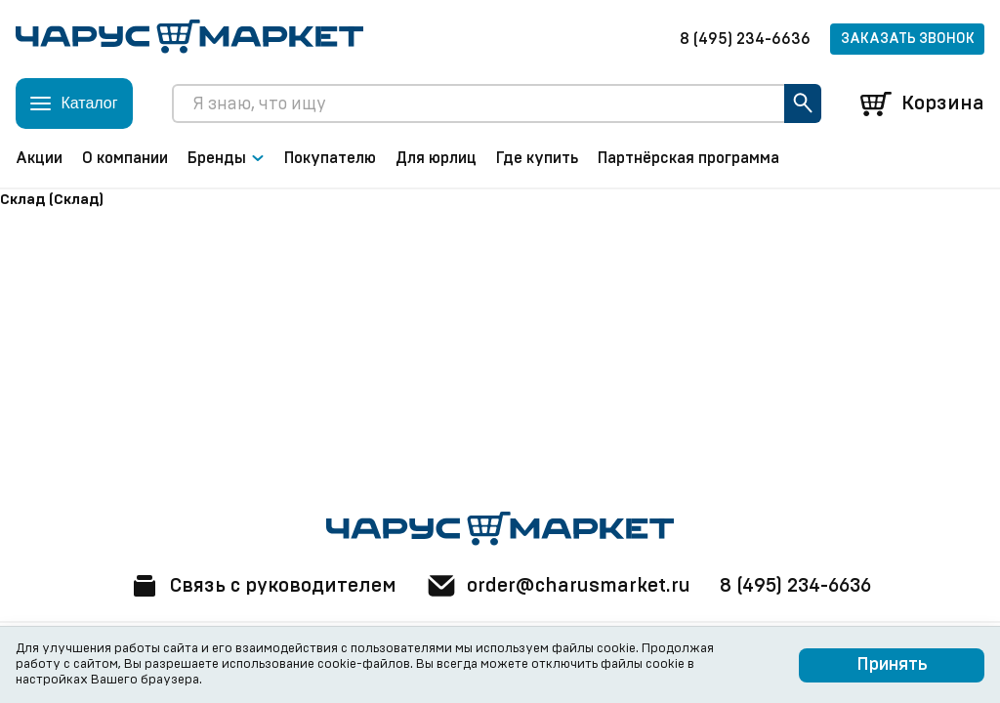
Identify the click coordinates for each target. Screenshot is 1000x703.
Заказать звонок (908, 39)
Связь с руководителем (262, 585)
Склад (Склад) (52, 199)
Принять (892, 665)
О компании (125, 158)
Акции (39, 158)
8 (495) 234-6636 (745, 39)
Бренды (226, 158)
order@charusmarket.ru (558, 585)
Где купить (537, 158)
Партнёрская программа (688, 158)
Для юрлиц (436, 158)
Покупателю (330, 158)
